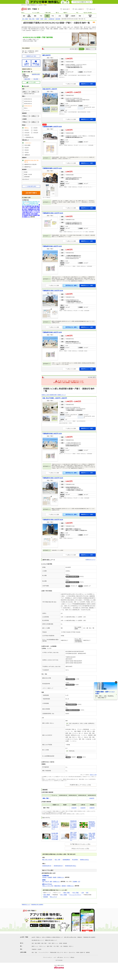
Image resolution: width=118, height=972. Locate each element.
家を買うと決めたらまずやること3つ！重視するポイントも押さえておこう (55, 824)
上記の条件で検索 (31, 193)
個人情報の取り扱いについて (38, 940)
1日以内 (26, 147)
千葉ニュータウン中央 (47, 885)
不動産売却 (34, 949)
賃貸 (87, 892)
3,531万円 (73, 807)
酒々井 (47, 881)
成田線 (43, 879)
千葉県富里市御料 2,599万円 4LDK (52, 168)
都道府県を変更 (36, 74)
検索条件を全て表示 (31, 56)
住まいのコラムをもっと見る (81, 848)
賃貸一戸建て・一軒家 (46, 943)
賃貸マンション (55, 943)
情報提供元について (26, 904)
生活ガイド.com (93, 774)
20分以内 (26, 135)
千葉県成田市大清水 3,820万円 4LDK (52, 213)
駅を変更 (36, 79)
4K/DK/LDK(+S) (28, 106)
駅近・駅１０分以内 (47, 859)
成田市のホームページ (90, 559)
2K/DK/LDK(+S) (28, 101)
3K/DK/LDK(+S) (28, 103)
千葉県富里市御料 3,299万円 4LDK (52, 126)
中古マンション (42, 946)
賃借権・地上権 (28, 174)
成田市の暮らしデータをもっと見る (81, 784)
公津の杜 (44, 877)
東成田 (54, 877)
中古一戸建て (76, 892)
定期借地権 (27, 176)
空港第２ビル (60, 877)
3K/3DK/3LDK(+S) (46, 865)
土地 (83, 892)
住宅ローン (71, 946)
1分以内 (35, 127)
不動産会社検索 (53, 952)
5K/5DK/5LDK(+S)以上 (70, 865)
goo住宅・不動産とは (36, 937)
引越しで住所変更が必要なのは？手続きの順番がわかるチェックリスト (73, 836)
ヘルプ (54, 957)
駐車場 (60, 943)
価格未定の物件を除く (29, 93)
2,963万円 (91, 798)
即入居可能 (75, 859)
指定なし (26, 127)
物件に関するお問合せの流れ (70, 937)
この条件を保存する (26, 62)
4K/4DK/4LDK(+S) (58, 865)
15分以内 (35, 132)
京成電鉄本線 (45, 875)
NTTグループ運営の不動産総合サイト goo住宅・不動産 (34, 5)
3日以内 (26, 150)
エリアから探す (31, 82)
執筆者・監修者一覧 (80, 952)
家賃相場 (45, 896)
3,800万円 (92, 807)
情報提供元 (79, 937)
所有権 (25, 172)
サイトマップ (66, 957)
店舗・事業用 (46, 894)
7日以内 (26, 152)
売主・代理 (57, 859)
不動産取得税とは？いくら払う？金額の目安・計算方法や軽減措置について (73, 824)
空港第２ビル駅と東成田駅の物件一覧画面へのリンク (54, 394)
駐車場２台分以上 (84, 859)
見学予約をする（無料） (70, 285)
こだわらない (27, 142)
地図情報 (88, 952)
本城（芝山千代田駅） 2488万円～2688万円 (54, 398)
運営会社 (72, 957)
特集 (33, 952)
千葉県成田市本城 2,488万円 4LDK (52, 246)
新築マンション (35, 946)
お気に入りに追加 (71, 83)
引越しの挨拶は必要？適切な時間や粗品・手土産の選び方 (92, 836)
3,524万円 (83, 807)
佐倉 (43, 881)
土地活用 (39, 949)
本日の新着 (27, 145)
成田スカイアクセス (47, 884)
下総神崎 (75, 881)
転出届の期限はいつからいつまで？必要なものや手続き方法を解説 (55, 836)
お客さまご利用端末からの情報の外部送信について (52, 937)
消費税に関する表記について (51, 940)
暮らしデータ (53, 896)
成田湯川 (64, 885)
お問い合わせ (60, 957)
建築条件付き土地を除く (30, 164)
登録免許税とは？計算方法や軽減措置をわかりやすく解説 (92, 825)
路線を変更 (27, 79)
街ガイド (66, 952)
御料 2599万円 (46, 55)
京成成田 (50, 877)
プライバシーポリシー (47, 957)
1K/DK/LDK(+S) (28, 99)
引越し (36, 952)
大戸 (79, 881)
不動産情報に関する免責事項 (37, 904)
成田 (51, 881)
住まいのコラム (72, 952)
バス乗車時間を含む (29, 137)
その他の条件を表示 (30, 186)
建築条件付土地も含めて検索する (31, 161)
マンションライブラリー (75, 894)
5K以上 (26, 108)
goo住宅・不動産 (24, 937)
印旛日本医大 (57, 885)
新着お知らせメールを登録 (36, 62)
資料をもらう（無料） (87, 83)
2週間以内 (27, 155)
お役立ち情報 (23, 952)
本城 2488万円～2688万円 (49, 89)
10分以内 (26, 132)
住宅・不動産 (63, 894)
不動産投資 (65, 946)
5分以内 (26, 130)
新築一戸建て (67, 892)
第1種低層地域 (66, 859)
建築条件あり (27, 166)
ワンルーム (27, 110)
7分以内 (35, 130)
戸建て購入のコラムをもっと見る (81, 844)
